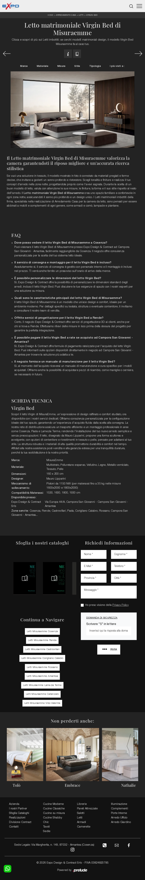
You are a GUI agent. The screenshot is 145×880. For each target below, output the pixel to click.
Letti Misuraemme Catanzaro (42, 694)
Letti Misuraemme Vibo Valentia (42, 703)
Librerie (82, 804)
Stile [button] (77, 66)
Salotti (80, 813)
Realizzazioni (17, 817)
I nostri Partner (18, 808)
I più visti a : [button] (117, 66)
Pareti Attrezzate (87, 808)
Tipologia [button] (95, 66)
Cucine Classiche (54, 808)
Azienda (14, 804)
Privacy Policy (120, 605)
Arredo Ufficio (119, 817)
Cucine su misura (54, 813)
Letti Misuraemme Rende (42, 640)
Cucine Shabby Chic (52, 819)
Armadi (81, 822)
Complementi (119, 808)
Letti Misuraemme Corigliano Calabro (42, 658)
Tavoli (46, 826)
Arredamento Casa (66, 15)
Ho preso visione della (107, 605)
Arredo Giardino (121, 822)
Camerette (83, 826)
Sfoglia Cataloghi (19, 813)
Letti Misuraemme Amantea (42, 676)
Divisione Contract (20, 822)
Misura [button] (61, 66)
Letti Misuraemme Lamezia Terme (42, 685)
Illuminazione (119, 804)
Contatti (14, 826)
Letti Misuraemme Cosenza (42, 631)
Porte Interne (119, 813)
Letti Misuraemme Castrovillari (42, 649)
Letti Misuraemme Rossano (42, 667)
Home (50, 15)
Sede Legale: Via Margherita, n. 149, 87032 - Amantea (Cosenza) (54, 844)
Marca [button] (24, 66)
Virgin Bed (92, 15)
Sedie (46, 831)
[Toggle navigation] (139, 6)
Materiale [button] (42, 66)
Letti (81, 15)
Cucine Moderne (53, 804)
